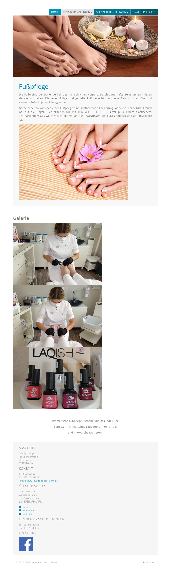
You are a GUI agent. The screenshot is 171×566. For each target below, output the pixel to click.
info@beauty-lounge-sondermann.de (38, 480)
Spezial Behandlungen (112, 12)
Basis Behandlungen (77, 12)
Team (135, 12)
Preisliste (149, 12)
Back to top (149, 562)
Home (55, 12)
